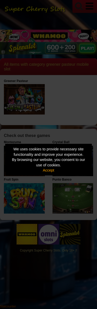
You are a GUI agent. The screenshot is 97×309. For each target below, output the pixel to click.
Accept (48, 170)
